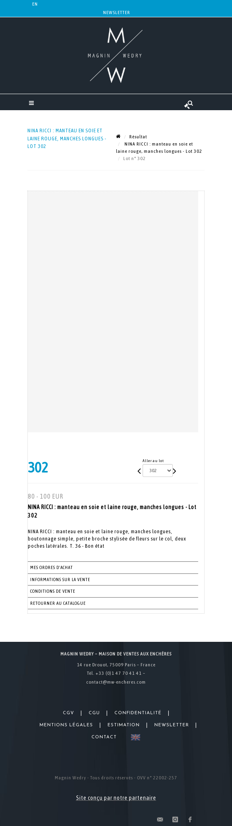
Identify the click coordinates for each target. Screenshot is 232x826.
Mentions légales (66, 725)
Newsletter (116, 12)
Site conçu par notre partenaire (116, 798)
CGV (68, 713)
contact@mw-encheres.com (116, 682)
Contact (104, 737)
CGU (94, 713)
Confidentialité (138, 713)
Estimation (124, 725)
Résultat (138, 137)
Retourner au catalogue (58, 603)
